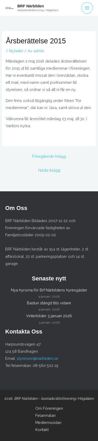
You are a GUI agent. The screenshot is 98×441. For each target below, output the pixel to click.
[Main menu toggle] (87, 8)
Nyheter (16, 51)
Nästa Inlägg (49, 170)
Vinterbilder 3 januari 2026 (49, 316)
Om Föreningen (49, 408)
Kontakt (42, 429)
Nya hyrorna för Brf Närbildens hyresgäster (49, 290)
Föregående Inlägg (49, 156)
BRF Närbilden (31, 6)
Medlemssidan (48, 422)
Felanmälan (45, 415)
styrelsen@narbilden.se (37, 358)
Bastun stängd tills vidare (49, 303)
